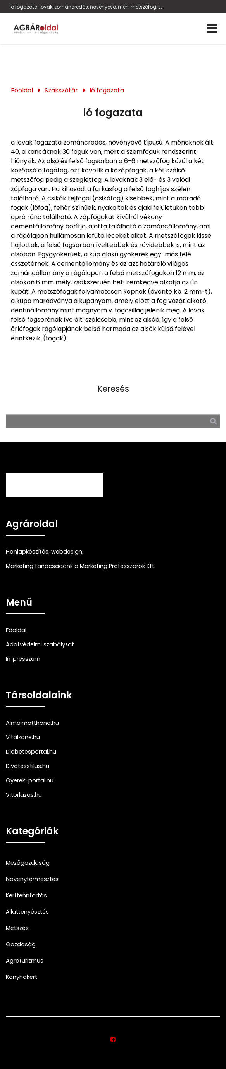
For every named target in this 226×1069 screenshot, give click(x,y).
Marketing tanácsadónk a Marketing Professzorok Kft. (80, 566)
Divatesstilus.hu (27, 766)
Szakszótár (61, 90)
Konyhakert (21, 977)
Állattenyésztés (27, 912)
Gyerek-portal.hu (29, 780)
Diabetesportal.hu (31, 752)
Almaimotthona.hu (32, 723)
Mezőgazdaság (28, 863)
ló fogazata (107, 90)
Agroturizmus (24, 961)
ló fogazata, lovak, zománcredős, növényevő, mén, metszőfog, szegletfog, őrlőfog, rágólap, (87, 6)
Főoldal (22, 90)
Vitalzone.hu (23, 737)
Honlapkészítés (27, 551)
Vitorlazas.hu (24, 795)
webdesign (66, 551)
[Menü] (212, 28)
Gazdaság (21, 944)
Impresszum (23, 659)
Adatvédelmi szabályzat (40, 644)
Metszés (17, 928)
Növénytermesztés (32, 879)
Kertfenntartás (26, 895)
